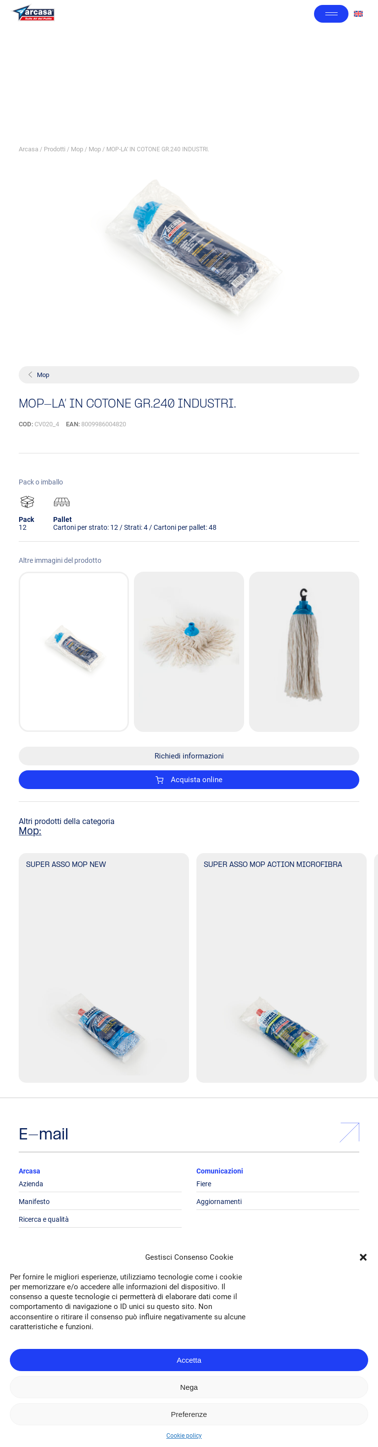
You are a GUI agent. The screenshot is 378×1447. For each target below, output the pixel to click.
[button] (363, 1257)
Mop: (30, 832)
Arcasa (28, 149)
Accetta (189, 1360)
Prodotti (54, 149)
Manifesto (34, 1202)
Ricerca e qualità (44, 1219)
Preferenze (189, 1414)
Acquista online (189, 779)
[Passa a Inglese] (358, 14)
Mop (77, 149)
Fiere (203, 1184)
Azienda (31, 1184)
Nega (189, 1387)
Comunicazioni (219, 1171)
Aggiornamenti (219, 1202)
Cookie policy (184, 1435)
